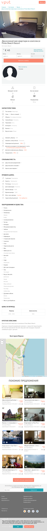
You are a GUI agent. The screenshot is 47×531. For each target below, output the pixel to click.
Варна (18, 7)
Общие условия (28, 498)
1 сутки (19, 195)
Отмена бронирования (30, 500)
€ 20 (25, 150)
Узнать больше (29, 526)
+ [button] (2, 341)
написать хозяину (23, 60)
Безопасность (5, 500)
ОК (18, 526)
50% (21, 143)
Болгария (11, 7)
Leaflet (23, 376)
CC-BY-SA (45, 376)
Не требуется (23, 198)
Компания (4, 498)
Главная (4, 7)
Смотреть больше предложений (23, 480)
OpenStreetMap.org (33, 376)
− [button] (2, 343)
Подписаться (34, 490)
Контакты (4, 510)
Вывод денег (27, 502)
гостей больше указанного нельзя (16, 147)
